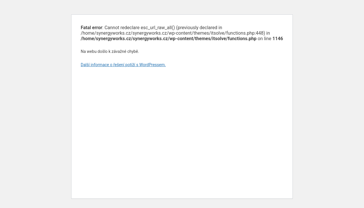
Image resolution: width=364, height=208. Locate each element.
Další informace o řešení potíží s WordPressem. (123, 64)
